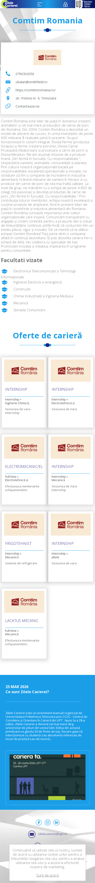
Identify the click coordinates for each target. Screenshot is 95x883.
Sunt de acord (47, 875)
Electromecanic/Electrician (24, 467)
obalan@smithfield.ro (31, 82)
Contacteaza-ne (27, 106)
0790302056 (25, 74)
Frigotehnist (18, 544)
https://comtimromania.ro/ (36, 90)
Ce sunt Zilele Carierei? (47, 689)
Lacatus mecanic (22, 621)
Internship (16, 390)
